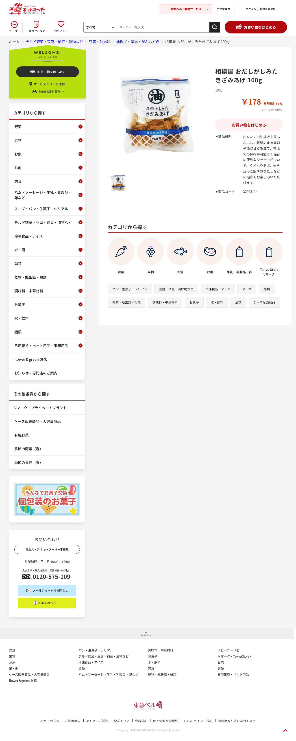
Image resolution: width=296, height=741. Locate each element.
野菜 (12, 650)
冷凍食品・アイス (217, 289)
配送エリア (121, 721)
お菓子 (194, 302)
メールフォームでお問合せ (50, 590)
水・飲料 (217, 302)
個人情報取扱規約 (165, 721)
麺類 (266, 289)
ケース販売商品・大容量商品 (29, 674)
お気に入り (61, 31)
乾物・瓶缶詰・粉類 (126, 302)
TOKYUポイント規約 (198, 721)
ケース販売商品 (264, 302)
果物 (12, 656)
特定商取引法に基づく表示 (237, 721)
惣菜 (151, 668)
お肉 (221, 662)
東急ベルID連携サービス (185, 9)
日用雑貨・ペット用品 (233, 674)
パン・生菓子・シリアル (129, 289)
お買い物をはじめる (260, 27)
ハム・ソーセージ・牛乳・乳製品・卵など (108, 674)
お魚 (12, 662)
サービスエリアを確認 (49, 84)
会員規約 (141, 721)
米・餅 (247, 289)
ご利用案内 (73, 721)
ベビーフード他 (228, 650)
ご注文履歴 (223, 9)
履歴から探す (37, 31)
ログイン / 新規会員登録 (261, 9)
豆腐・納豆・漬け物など (176, 289)
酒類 (238, 302)
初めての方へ (47, 603)
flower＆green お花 (23, 680)
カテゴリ (14, 31)
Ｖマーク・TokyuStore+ (234, 656)
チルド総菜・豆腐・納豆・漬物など (103, 656)
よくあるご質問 (97, 721)
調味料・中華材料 (165, 302)
